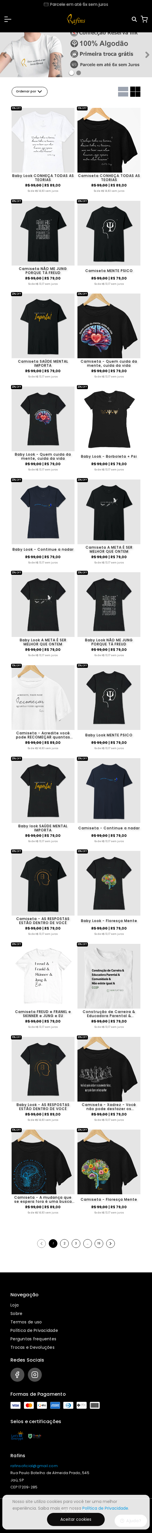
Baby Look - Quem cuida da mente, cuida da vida (43, 456)
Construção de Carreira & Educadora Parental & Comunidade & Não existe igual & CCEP (109, 1014)
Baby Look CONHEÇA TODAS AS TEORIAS (43, 178)
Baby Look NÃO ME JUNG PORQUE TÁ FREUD (109, 642)
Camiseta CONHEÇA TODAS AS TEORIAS (109, 178)
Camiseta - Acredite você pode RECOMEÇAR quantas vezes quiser (43, 735)
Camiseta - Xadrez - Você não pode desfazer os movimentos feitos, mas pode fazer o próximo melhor (109, 1107)
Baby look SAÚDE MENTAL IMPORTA (43, 828)
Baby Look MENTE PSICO (109, 735)
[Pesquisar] (135, 19)
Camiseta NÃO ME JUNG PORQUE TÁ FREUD (43, 271)
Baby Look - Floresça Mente (109, 920)
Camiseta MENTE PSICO (109, 270)
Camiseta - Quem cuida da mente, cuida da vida (109, 363)
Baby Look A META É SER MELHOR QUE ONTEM (43, 642)
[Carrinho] (144, 19)
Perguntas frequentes (33, 1339)
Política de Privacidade (34, 1330)
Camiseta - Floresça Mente (109, 1199)
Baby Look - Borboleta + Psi (109, 456)
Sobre (16, 1313)
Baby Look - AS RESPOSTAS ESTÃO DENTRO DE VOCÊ (43, 1107)
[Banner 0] (71, 72)
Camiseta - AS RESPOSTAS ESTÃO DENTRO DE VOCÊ (43, 921)
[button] (7, 19)
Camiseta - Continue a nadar (109, 828)
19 (98, 1243)
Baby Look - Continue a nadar (43, 549)
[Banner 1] (78, 73)
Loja (14, 1305)
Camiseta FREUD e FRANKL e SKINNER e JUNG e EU (43, 1014)
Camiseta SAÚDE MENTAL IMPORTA (43, 363)
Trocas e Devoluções (32, 1347)
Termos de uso (26, 1322)
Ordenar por (29, 91)
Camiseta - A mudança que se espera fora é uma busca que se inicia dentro (43, 1199)
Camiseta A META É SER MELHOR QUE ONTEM (109, 549)
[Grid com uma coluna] (123, 92)
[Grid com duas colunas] (135, 92)
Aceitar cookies (75, 1519)
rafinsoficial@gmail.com (34, 1465)
